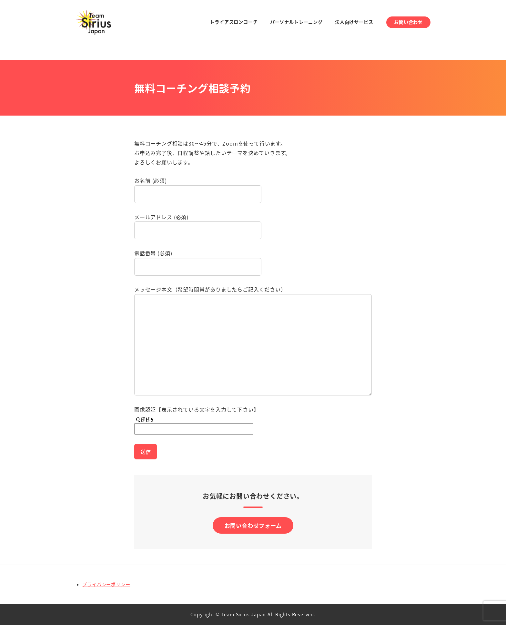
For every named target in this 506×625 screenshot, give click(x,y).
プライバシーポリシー (106, 584)
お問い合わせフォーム (253, 525)
